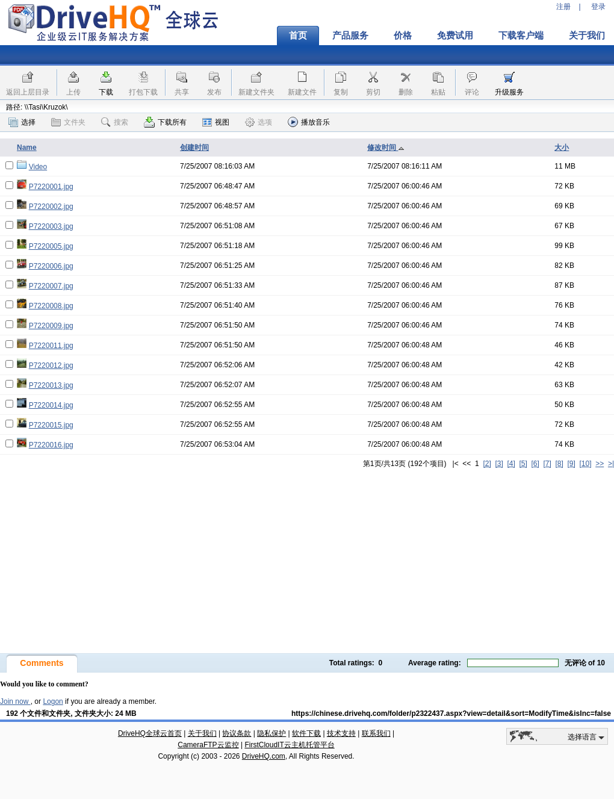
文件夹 (68, 122)
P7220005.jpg (51, 246)
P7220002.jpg (51, 206)
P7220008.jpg (51, 306)
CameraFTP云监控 (208, 745)
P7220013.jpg (51, 385)
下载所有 (165, 122)
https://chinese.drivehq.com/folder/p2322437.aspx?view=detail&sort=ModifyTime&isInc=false (451, 713)
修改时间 (385, 147)
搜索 (114, 122)
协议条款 (236, 733)
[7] (547, 463)
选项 (258, 122)
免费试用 (455, 35)
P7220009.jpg (51, 326)
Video (38, 167)
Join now (15, 701)
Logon (53, 701)
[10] (586, 463)
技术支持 (341, 733)
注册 (563, 6)
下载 (106, 92)
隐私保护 (271, 733)
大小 (561, 147)
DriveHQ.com (263, 756)
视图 (215, 122)
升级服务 (509, 92)
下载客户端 (521, 35)
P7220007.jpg (51, 286)
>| (611, 463)
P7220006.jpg (51, 266)
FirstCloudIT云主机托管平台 (289, 745)
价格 (403, 35)
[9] (571, 463)
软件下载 (306, 733)
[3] (499, 463)
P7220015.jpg (51, 425)
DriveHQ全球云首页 (150, 733)
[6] (535, 463)
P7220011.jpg (51, 345)
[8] (559, 463)
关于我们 (202, 733)
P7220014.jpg (51, 405)
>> (599, 463)
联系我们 (376, 733)
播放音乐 (309, 122)
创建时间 (194, 147)
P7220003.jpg (51, 226)
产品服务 (350, 35)
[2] (487, 463)
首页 (298, 35)
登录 (598, 6)
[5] (523, 463)
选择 (22, 122)
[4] (511, 463)
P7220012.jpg (51, 365)
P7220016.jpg (51, 445)
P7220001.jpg (51, 186)
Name (27, 147)
